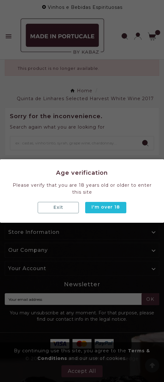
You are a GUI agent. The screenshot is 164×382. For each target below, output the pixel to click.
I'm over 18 (105, 207)
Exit (58, 207)
